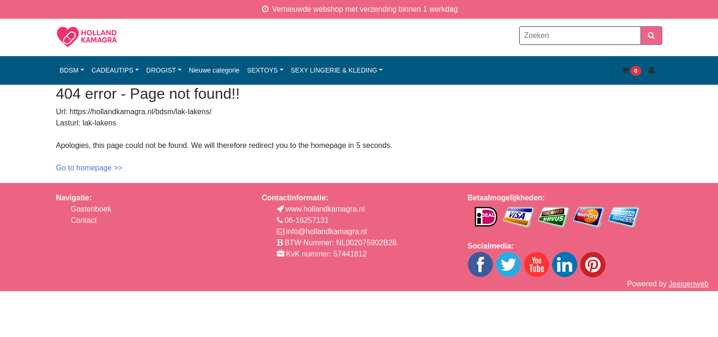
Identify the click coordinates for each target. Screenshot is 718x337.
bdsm (69, 70)
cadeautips (112, 70)
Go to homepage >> (89, 168)
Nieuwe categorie (214, 70)
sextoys (262, 70)
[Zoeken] (580, 35)
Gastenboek (91, 209)
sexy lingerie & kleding (334, 70)
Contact (84, 220)
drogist (161, 70)
